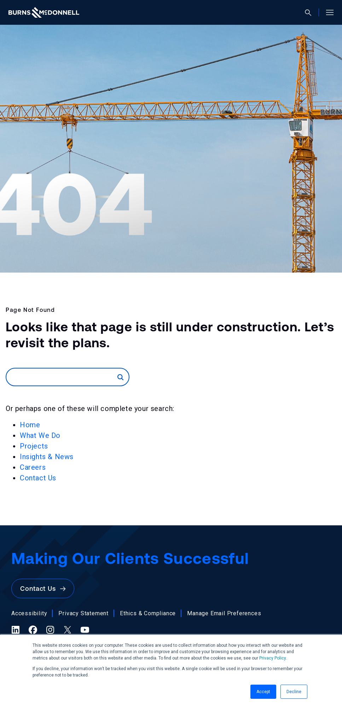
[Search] (62, 377)
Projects (34, 446)
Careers (33, 467)
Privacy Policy (272, 658)
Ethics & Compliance (148, 613)
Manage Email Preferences (224, 613)
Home (30, 425)
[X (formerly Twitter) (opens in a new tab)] (67, 630)
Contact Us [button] (42, 588)
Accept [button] (263, 691)
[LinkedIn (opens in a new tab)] (15, 630)
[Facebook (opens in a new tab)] (33, 630)
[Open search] (311, 12)
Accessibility (29, 613)
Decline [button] (293, 691)
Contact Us (38, 478)
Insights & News (47, 456)
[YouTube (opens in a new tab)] (85, 630)
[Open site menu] (327, 12)
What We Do (40, 435)
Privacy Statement (83, 613)
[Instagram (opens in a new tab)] (50, 630)
